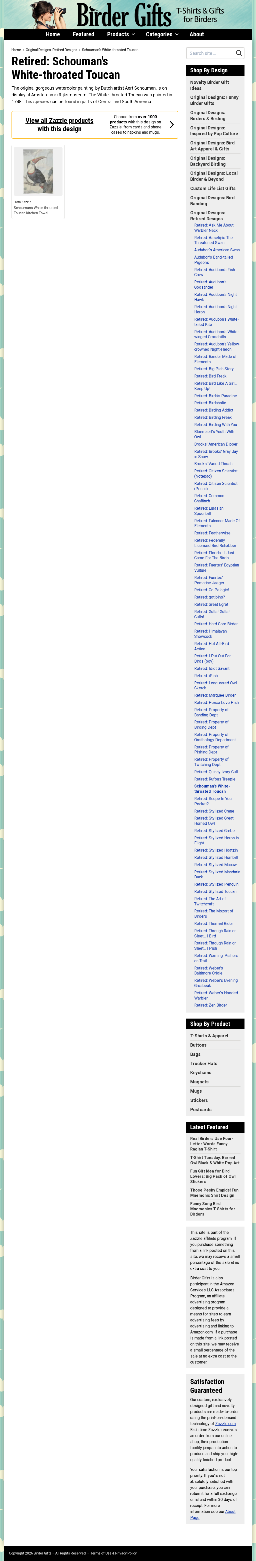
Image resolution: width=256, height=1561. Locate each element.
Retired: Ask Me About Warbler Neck (214, 228)
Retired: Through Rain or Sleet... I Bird (215, 933)
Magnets (199, 1081)
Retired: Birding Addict (213, 410)
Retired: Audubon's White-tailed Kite (216, 322)
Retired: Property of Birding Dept (211, 725)
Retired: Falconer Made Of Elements (217, 523)
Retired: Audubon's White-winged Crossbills (216, 334)
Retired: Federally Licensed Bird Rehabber (215, 543)
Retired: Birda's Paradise (215, 396)
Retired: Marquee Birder (215, 695)
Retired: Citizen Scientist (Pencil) (216, 486)
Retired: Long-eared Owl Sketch (215, 686)
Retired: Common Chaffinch (209, 498)
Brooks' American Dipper (216, 444)
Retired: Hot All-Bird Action (211, 646)
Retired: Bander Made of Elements (215, 359)
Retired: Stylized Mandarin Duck (217, 875)
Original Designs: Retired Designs (51, 50)
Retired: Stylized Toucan (215, 891)
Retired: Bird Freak (210, 376)
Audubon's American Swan (217, 250)
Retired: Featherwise (212, 533)
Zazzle (26, 202)
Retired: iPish (206, 675)
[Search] (239, 53)
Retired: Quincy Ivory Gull (216, 771)
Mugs (196, 1091)
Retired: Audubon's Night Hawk (215, 297)
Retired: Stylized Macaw (215, 864)
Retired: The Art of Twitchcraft (210, 901)
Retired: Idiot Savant (212, 668)
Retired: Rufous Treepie (215, 779)
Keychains (200, 1072)
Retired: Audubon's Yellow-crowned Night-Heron (217, 347)
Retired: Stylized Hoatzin (216, 850)
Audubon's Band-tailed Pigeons (213, 260)
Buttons (198, 1045)
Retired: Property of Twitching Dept (211, 762)
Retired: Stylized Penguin (216, 884)
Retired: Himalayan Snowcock (210, 634)
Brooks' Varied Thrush (213, 463)
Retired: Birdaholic (210, 403)
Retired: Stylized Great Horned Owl (214, 821)
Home (53, 34)
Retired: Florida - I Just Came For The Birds (214, 555)
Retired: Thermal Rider (213, 923)
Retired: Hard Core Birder (216, 624)
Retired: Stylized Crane (214, 811)
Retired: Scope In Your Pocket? (213, 801)
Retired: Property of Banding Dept (211, 712)
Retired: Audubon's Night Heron (215, 309)
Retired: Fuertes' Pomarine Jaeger (209, 580)
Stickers (199, 1100)
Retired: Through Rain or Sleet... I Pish (215, 946)
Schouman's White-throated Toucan (110, 50)
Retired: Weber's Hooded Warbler (216, 996)
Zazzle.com (225, 1423)
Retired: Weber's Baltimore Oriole (208, 971)
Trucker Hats (203, 1063)
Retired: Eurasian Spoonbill (209, 511)
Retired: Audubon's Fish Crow (214, 272)
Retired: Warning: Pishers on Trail (216, 958)
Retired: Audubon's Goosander (210, 285)
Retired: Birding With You (215, 424)
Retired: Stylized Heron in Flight (216, 841)
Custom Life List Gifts (213, 188)
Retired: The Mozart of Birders (214, 914)
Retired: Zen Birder (210, 1005)
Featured (83, 34)
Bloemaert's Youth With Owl (214, 434)
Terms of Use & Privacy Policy (113, 1553)
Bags (195, 1054)
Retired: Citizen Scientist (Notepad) (216, 474)
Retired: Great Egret (211, 604)
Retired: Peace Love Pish (216, 702)
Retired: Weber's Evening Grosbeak (216, 983)
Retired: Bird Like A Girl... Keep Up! (215, 386)
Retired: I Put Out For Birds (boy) (212, 659)
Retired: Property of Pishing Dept (211, 750)
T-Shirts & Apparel (209, 1035)
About (197, 34)
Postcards (201, 1109)
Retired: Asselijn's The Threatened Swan (213, 240)
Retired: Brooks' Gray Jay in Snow (216, 454)
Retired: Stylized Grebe (214, 830)
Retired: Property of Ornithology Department (215, 737)
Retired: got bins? (209, 597)
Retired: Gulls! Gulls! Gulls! (212, 614)
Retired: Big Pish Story (214, 368)
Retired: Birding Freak (213, 417)
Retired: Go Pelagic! (211, 590)
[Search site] (210, 53)
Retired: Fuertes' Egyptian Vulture (216, 568)
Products (121, 34)
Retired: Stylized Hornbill (216, 857)
